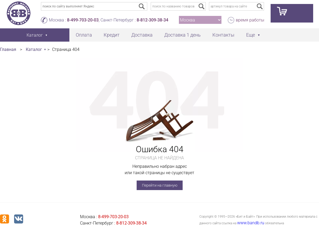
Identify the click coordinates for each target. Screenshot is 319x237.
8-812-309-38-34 (152, 20)
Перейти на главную (159, 185)
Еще (250, 35)
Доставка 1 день (182, 35)
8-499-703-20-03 (83, 20)
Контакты (223, 35)
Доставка (142, 35)
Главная (8, 49)
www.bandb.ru (250, 222)
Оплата (84, 35)
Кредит (112, 35)
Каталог (34, 49)
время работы (250, 20)
